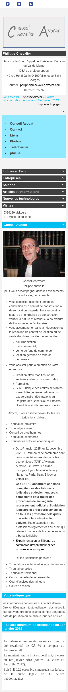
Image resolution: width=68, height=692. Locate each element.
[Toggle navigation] (4, 118)
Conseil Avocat (32, 97)
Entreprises (34, 178)
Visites (34, 205)
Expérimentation (26, 540)
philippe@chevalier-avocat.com (40, 85)
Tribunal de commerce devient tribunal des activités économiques (35, 545)
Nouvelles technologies (34, 198)
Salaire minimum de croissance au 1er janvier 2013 (34, 626)
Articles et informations (34, 192)
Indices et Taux (34, 171)
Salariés (34, 185)
